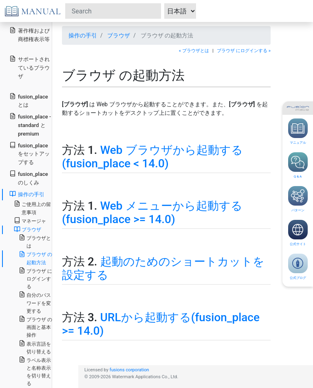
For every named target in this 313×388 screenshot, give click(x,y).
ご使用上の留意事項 (32, 207)
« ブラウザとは (194, 50)
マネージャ (30, 220)
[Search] (113, 11)
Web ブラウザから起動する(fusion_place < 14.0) (152, 157)
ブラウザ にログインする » (244, 50)
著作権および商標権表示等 (29, 34)
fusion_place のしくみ (28, 178)
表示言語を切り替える (35, 347)
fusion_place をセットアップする (29, 154)
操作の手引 (82, 35)
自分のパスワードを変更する (35, 302)
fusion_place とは (28, 100)
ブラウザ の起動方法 (35, 258)
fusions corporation (129, 370)
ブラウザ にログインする (35, 278)
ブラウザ (118, 35)
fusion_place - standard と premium (30, 125)
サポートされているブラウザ (29, 67)
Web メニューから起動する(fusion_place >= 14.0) (152, 212)
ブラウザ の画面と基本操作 (35, 327)
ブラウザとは (35, 241)
